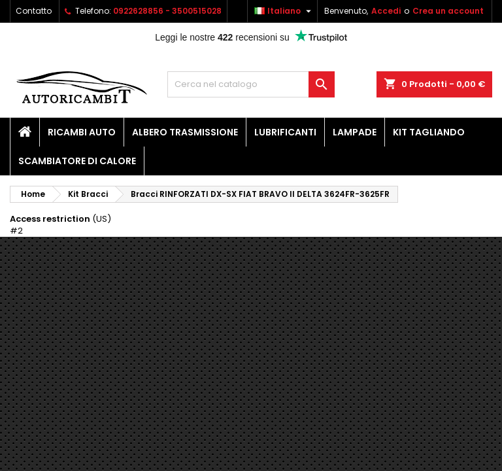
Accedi (386, 10)
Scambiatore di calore (77, 160)
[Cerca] (251, 84)
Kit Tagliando (429, 132)
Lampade (354, 132)
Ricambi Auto (82, 132)
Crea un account (448, 10)
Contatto (34, 10)
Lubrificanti (285, 132)
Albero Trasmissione (185, 132)
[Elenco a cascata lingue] (284, 11)
